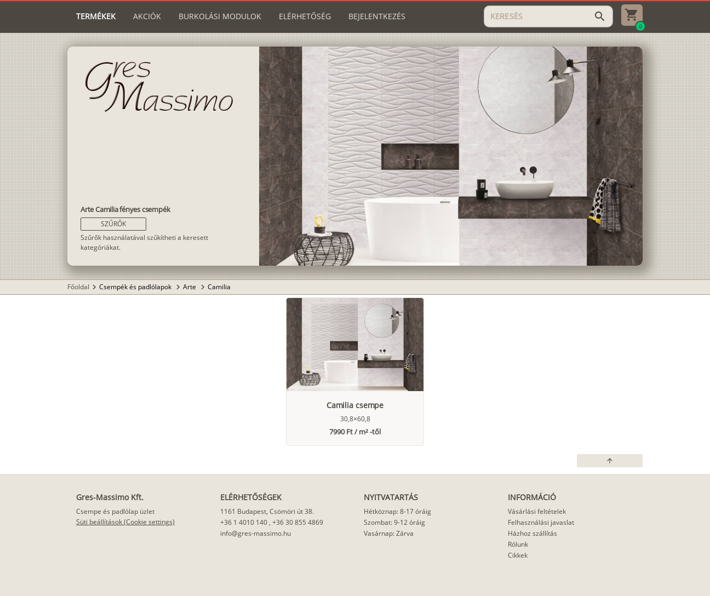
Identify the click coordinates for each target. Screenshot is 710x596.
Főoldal (78, 286)
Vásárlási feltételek (537, 511)
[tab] (95, 16)
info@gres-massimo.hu (255, 533)
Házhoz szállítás (532, 533)
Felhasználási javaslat (541, 522)
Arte (190, 286)
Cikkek (518, 555)
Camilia (219, 286)
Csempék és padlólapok (136, 286)
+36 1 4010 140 (243, 522)
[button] (113, 224)
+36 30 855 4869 (297, 522)
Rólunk (518, 544)
